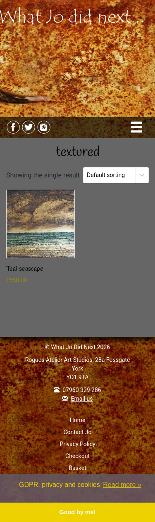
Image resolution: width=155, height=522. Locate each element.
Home (78, 420)
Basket (77, 468)
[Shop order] (116, 175)
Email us (82, 398)
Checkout (77, 456)
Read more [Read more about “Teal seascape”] (25, 292)
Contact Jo (77, 432)
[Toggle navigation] (137, 127)
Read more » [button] (122, 484)
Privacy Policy (77, 444)
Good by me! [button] (78, 512)
